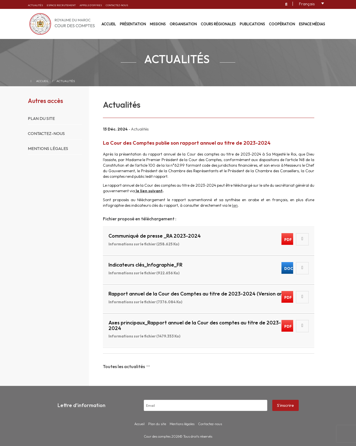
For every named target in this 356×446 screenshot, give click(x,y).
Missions (158, 24)
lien (235, 205)
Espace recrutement (61, 5)
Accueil (42, 81)
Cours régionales (218, 24)
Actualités (35, 5)
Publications (252, 24)
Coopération (282, 24)
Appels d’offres (91, 5)
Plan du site (41, 118)
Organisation (183, 24)
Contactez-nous (117, 5)
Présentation (133, 24)
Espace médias (312, 24)
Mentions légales (48, 148)
